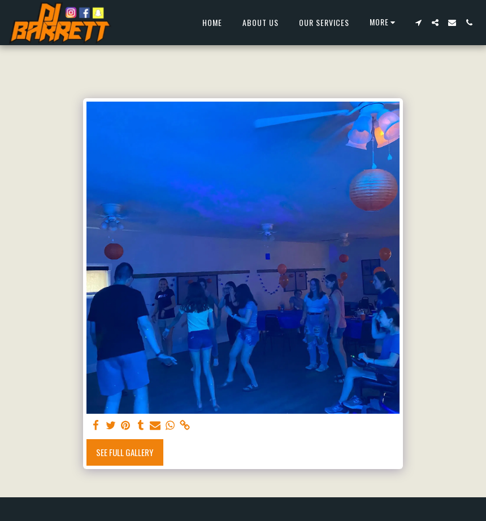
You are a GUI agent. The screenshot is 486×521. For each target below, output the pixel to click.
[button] (418, 23)
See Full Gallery (124, 452)
